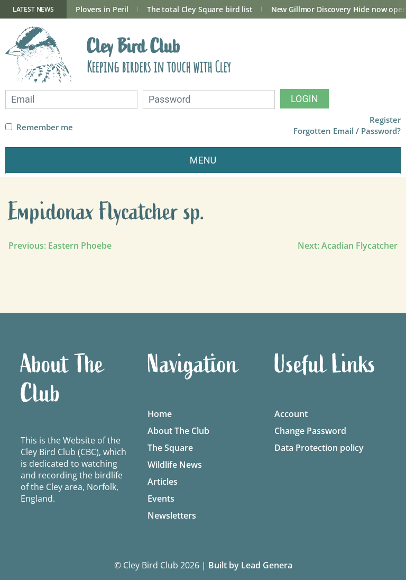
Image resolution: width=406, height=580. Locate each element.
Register (385, 120)
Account (291, 414)
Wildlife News (174, 464)
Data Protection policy (319, 447)
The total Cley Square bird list (200, 9)
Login (304, 98)
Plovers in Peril (102, 9)
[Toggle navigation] (203, 160)
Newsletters (171, 515)
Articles (162, 481)
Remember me (44, 127)
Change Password (310, 431)
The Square (170, 447)
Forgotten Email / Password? (347, 131)
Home (159, 414)
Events (160, 498)
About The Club (178, 431)
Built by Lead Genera (250, 565)
